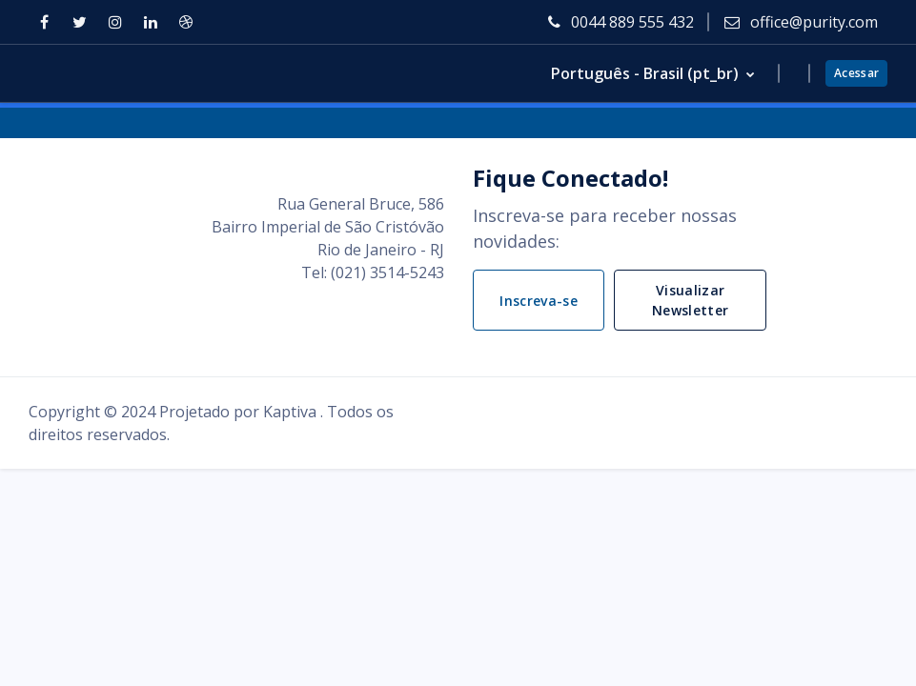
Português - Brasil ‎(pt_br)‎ (647, 73)
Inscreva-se (538, 301)
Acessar (856, 73)
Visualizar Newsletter (690, 300)
